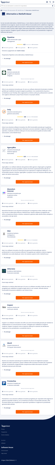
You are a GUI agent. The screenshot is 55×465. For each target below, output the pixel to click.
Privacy (3, 429)
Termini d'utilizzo (5, 435)
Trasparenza (4, 432)
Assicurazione (12, 10)
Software (3, 443)
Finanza (5, 10)
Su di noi (3, 440)
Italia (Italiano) (11, 460)
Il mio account (4, 450)
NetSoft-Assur (21, 10)
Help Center (4, 453)
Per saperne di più (27, 62)
